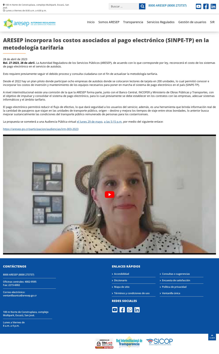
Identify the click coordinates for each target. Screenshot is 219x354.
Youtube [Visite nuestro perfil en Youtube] (198, 6)
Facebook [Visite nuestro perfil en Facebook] (206, 6)
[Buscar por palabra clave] (124, 6)
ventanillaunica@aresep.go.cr (20, 295)
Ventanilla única (171, 293)
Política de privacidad (174, 287)
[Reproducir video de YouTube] (109, 194)
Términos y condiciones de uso (132, 293)
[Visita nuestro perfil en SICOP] (159, 341)
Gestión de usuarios (192, 22)
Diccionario (120, 280)
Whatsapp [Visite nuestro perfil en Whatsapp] (129, 310)
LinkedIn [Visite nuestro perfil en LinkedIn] (213, 6)
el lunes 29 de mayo (89, 121)
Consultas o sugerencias (176, 274)
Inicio (91, 22)
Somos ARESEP (108, 22)
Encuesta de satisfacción (176, 280)
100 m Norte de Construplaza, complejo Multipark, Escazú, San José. (26, 313)
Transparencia (133, 22)
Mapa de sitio (122, 287)
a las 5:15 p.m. (113, 121)
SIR (212, 22)
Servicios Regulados (161, 22)
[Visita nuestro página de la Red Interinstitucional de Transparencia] (129, 341)
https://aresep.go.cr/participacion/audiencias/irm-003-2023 (40, 129)
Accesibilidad (121, 274)
